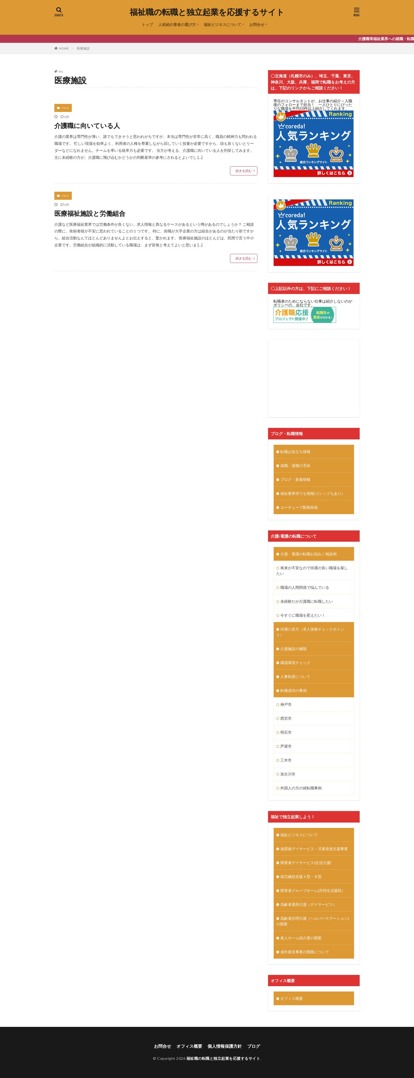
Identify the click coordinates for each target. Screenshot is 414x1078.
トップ (147, 24)
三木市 (286, 760)
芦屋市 (286, 746)
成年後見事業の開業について (304, 951)
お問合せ (256, 24)
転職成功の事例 (293, 690)
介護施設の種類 (293, 648)
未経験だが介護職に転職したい (306, 601)
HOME (64, 48)
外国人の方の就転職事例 (301, 788)
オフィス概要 (291, 998)
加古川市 (287, 774)
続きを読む (244, 171)
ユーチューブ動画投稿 (299, 507)
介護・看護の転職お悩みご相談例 (308, 554)
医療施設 (83, 48)
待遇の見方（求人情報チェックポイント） (310, 632)
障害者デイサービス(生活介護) (305, 862)
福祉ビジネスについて (222, 24)
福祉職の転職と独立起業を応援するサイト (207, 12)
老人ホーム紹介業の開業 (301, 938)
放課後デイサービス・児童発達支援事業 (314, 848)
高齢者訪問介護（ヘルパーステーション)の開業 (312, 921)
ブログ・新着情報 (295, 479)
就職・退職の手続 (295, 465)
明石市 (286, 732)
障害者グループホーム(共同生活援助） (312, 890)
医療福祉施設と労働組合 (89, 213)
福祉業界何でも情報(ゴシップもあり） (312, 493)
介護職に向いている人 (87, 125)
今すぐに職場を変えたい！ (302, 615)
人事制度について (295, 676)
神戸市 (286, 704)
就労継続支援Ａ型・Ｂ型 (301, 876)
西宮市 (286, 718)
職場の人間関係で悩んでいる (304, 587)
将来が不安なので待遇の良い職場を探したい (312, 571)
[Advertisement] (313, 378)
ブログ (65, 108)
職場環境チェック (295, 662)
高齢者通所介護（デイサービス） (308, 904)
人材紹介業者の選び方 (177, 24)
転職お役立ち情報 (295, 451)
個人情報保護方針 (225, 1046)
